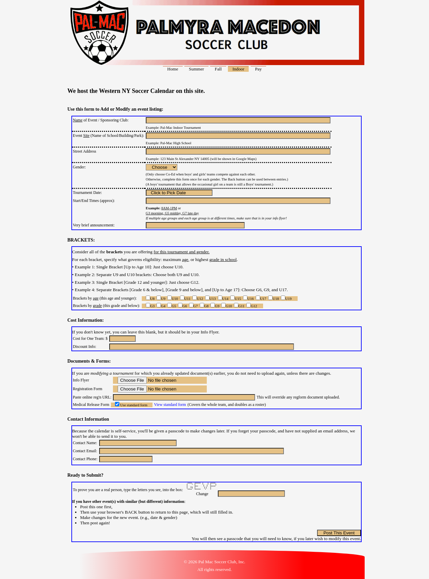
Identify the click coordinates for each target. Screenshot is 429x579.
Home (172, 68)
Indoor (238, 68)
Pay (258, 68)
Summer (196, 68)
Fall (218, 68)
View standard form (170, 404)
